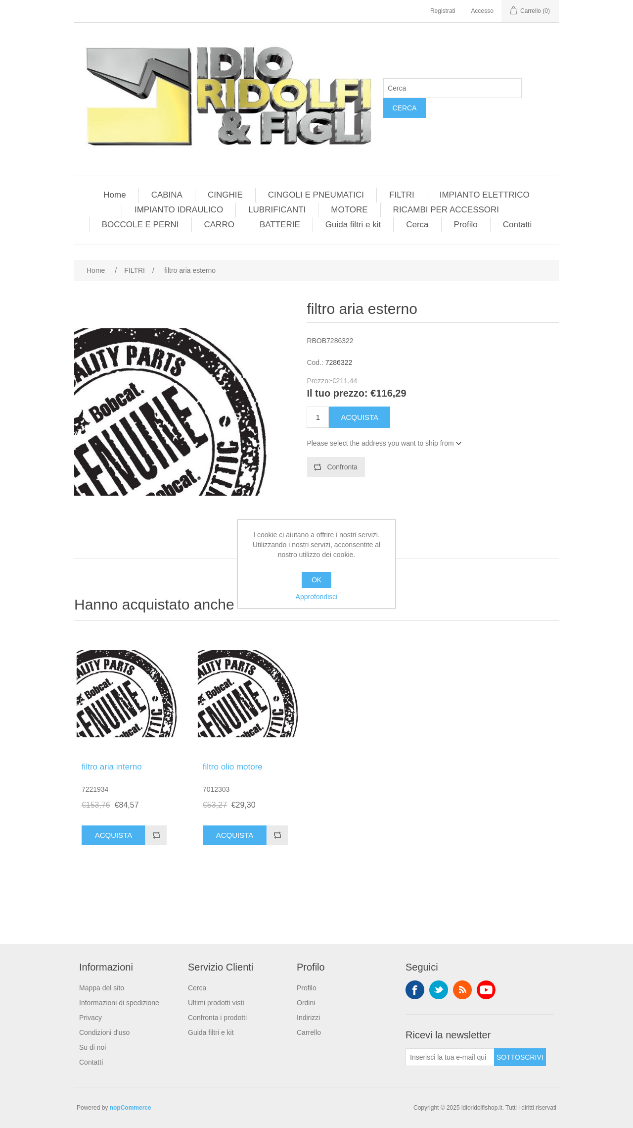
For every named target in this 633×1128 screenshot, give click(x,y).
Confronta (342, 467)
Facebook (415, 989)
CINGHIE (225, 195)
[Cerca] (452, 88)
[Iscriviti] (450, 1057)
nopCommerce (130, 1107)
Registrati (442, 10)
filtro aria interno (112, 766)
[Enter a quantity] (318, 417)
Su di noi (92, 1047)
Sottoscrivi (520, 1057)
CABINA (166, 195)
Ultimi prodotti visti (216, 1003)
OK (316, 580)
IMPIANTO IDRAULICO (179, 209)
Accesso (482, 10)
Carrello (309, 1032)
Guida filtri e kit (353, 224)
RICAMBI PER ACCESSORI (446, 209)
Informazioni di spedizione (119, 1003)
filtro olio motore (233, 766)
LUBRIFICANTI (277, 209)
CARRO (219, 224)
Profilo (466, 224)
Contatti (517, 224)
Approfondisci (317, 597)
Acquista (359, 417)
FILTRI (401, 195)
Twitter (438, 989)
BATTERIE (280, 224)
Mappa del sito (101, 988)
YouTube (486, 989)
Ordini (306, 1003)
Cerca (404, 108)
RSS (462, 989)
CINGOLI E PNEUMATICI (316, 195)
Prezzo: (318, 381)
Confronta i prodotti (217, 1018)
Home (114, 195)
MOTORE (349, 209)
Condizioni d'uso (104, 1032)
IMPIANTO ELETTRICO (485, 195)
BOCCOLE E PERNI (140, 224)
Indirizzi (308, 1018)
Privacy (90, 1018)
